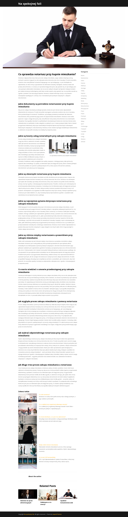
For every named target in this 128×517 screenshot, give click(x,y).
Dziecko (83, 83)
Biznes (82, 75)
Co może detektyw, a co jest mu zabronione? (52, 417)
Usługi (82, 136)
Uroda (82, 134)
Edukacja (83, 85)
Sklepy (82, 121)
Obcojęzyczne (84, 108)
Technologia (84, 126)
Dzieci (82, 80)
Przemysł (83, 116)
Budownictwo (84, 78)
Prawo (82, 113)
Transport (83, 129)
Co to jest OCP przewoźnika (47, 457)
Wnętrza (83, 139)
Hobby (82, 91)
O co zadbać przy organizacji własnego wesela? (53, 404)
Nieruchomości (85, 106)
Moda (82, 101)
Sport (82, 124)
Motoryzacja (84, 103)
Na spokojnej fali (29, 3)
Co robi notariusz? (44, 394)
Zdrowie (83, 141)
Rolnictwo (83, 118)
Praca (82, 111)
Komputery (84, 96)
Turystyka (83, 131)
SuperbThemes (57, 514)
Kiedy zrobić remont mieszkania (48, 445)
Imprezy (83, 93)
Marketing (83, 98)
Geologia (83, 88)
